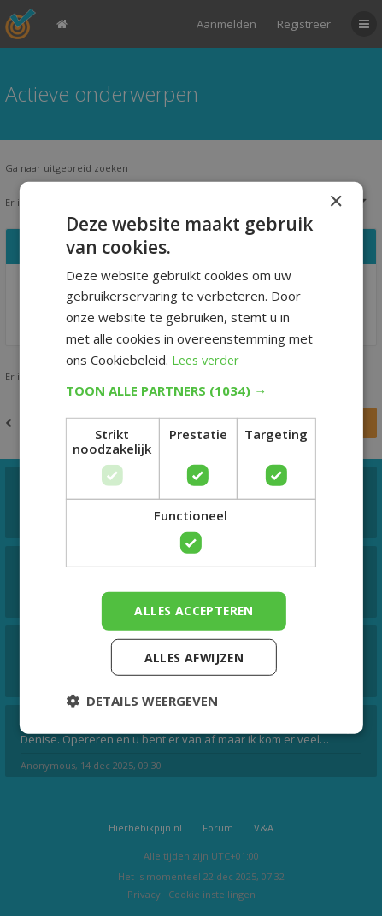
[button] (190, 390)
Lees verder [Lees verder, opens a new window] (208, 358)
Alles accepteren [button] (193, 610)
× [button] (335, 202)
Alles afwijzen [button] (194, 657)
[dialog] (191, 458)
